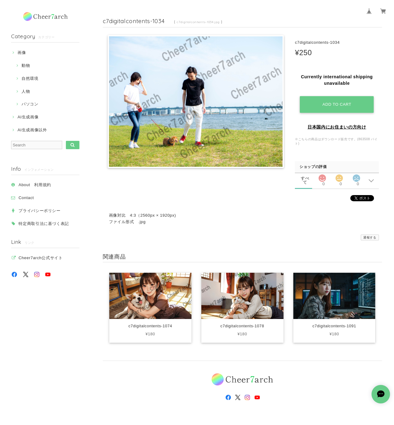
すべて (305, 178)
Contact (26, 197)
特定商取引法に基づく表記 (43, 223)
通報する (369, 237)
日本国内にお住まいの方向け (337, 127)
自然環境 (30, 78)
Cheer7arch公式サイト (40, 257)
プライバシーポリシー (39, 210)
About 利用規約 (34, 184)
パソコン (30, 104)
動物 (26, 65)
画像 (22, 52)
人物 (26, 91)
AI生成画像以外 (32, 130)
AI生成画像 (28, 117)
